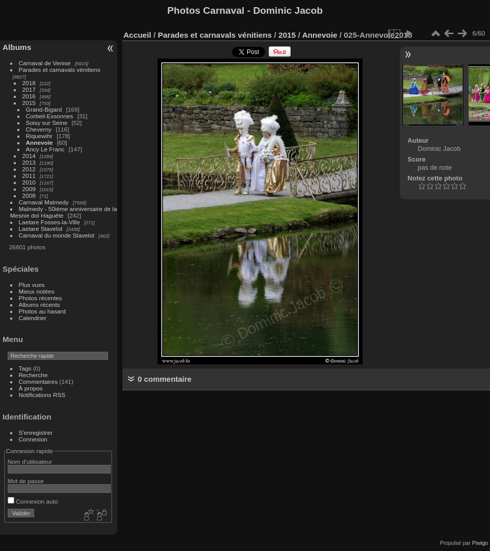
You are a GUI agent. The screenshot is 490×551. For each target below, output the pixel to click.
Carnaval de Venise (45, 63)
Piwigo (480, 543)
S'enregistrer (36, 432)
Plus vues (32, 284)
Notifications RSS (42, 394)
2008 (29, 195)
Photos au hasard (42, 311)
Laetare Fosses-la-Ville (49, 222)
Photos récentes (40, 298)
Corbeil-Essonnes (49, 116)
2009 (29, 189)
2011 (29, 175)
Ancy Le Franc (45, 149)
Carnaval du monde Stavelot (56, 235)
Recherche (33, 375)
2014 (29, 155)
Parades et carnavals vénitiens (59, 69)
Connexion (33, 439)
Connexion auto (33, 501)
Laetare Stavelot (41, 228)
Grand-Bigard (44, 109)
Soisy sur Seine (47, 122)
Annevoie (39, 142)
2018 (29, 83)
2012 (29, 169)
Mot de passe (26, 481)
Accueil (137, 35)
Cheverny (38, 129)
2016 (29, 96)
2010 (29, 182)
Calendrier (32, 317)
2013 (29, 162)
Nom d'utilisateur (30, 461)
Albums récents (39, 304)
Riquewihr (39, 136)
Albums (17, 47)
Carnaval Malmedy (44, 202)
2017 (29, 89)
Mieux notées (37, 291)
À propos (31, 388)
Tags (25, 368)
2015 (29, 102)
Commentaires (38, 381)
